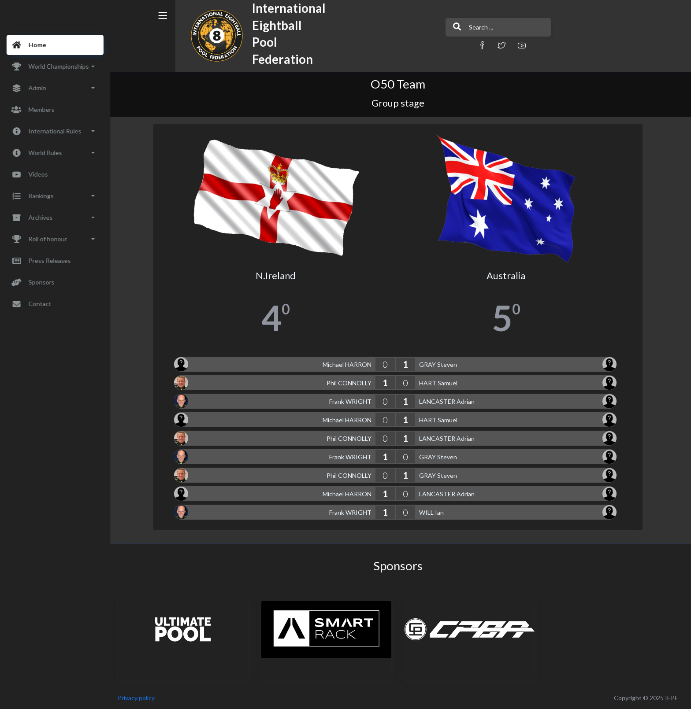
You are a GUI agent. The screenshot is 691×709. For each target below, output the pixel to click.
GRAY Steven (441, 364)
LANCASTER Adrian (449, 401)
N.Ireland (278, 275)
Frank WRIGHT (353, 401)
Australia (509, 275)
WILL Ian (434, 512)
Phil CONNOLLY (351, 383)
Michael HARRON (349, 364)
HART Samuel (441, 383)
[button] (449, 45)
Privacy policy (141, 698)
